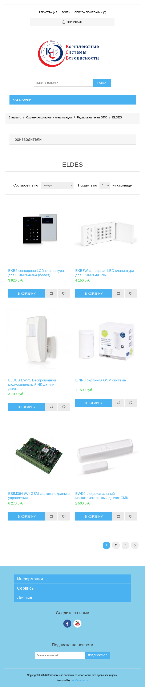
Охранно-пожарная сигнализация (49, 117)
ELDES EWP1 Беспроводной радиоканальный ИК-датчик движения (32, 384)
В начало (15, 117)
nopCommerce (79, 680)
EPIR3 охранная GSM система (100, 380)
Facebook (67, 624)
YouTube (77, 624)
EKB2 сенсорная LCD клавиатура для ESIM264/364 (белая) (36, 273)
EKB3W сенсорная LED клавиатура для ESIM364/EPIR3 (104, 273)
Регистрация (48, 12)
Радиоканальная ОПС (92, 117)
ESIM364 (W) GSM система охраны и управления (39, 496)
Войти (65, 12)
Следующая (134, 545)
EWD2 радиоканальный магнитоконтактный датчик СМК (101, 496)
